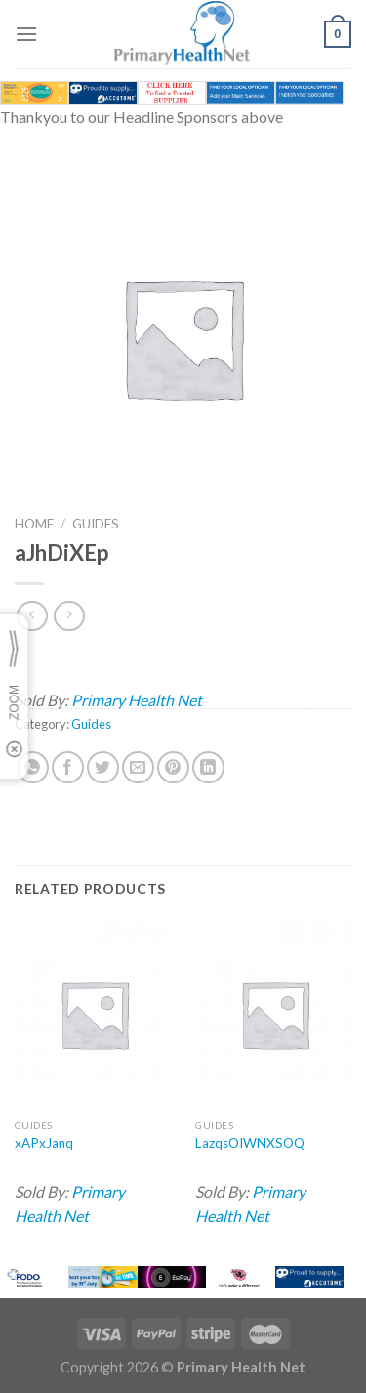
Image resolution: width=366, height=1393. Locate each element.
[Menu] (26, 34)
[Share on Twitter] (103, 767)
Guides (95, 523)
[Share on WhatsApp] (33, 767)
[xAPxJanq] (94, 1013)
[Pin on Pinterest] (173, 767)
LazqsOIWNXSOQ (250, 1143)
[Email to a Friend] (138, 767)
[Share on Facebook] (68, 767)
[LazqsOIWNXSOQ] (274, 1013)
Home (34, 523)
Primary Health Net (136, 700)
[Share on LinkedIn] (208, 767)
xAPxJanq (44, 1143)
